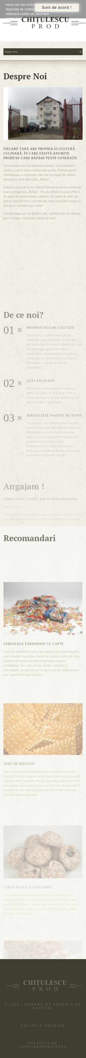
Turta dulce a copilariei (27, 909)
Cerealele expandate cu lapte (33, 666)
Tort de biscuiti (19, 791)
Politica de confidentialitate (43, 1045)
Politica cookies (43, 1025)
